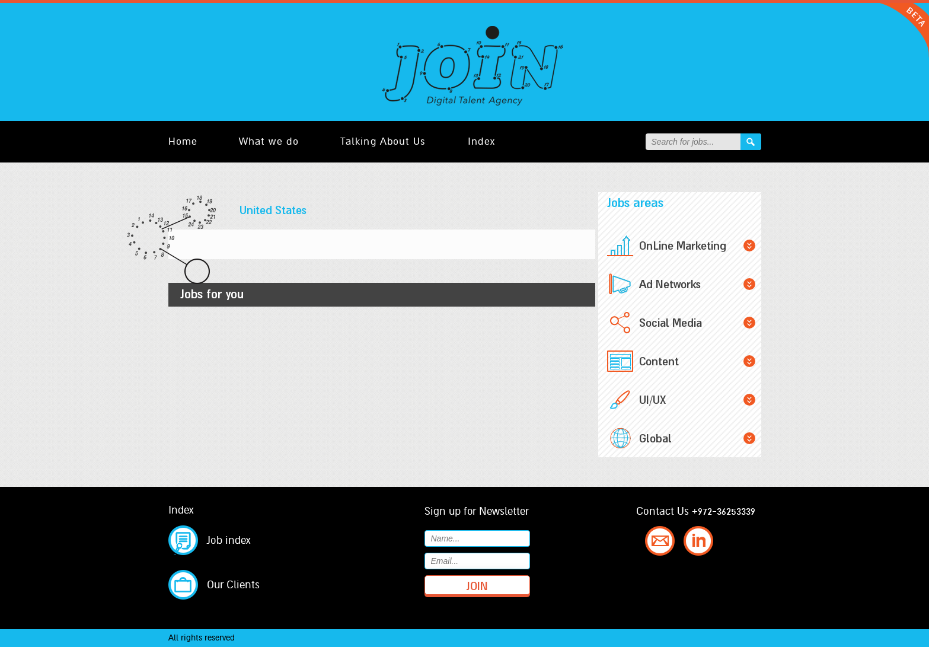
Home (182, 141)
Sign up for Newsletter (476, 511)
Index (482, 141)
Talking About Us (383, 141)
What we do (269, 141)
